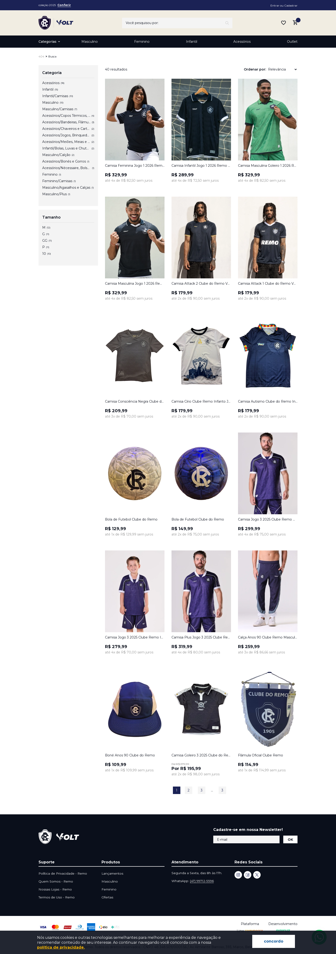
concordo (273, 941)
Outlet (292, 41)
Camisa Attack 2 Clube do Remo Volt (201, 283)
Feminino (142, 41)
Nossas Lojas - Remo (55, 889)
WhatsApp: (193, 881)
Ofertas (107, 897)
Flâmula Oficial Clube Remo (260, 755)
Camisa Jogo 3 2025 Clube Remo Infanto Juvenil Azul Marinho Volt (134, 637)
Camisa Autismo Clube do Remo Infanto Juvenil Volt (268, 401)
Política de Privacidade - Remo (62, 873)
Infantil (191, 41)
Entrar (274, 5)
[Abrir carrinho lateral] (295, 22)
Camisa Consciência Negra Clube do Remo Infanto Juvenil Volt (134, 401)
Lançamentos (112, 873)
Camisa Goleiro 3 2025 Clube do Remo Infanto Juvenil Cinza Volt (201, 755)
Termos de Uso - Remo (56, 897)
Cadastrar (291, 5)
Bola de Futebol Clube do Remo (131, 519)
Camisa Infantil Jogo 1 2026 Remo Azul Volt (201, 165)
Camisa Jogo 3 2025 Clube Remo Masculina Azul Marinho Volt (268, 519)
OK (290, 839)
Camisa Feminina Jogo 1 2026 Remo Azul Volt (134, 165)
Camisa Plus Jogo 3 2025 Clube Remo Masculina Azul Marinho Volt (201, 637)
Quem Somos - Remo (55, 881)
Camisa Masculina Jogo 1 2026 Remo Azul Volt (134, 283)
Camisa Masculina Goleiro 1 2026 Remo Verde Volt (268, 165)
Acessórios (242, 41)
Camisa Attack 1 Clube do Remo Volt (268, 283)
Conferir (64, 5)
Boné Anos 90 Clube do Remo (130, 755)
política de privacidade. (61, 947)
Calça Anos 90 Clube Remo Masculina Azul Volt (268, 637)
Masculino (89, 41)
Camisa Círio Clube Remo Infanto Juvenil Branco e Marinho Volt (201, 401)
